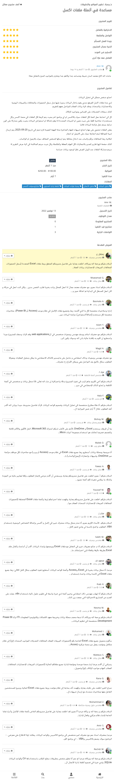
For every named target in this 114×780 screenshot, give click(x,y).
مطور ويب (98, 446)
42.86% (52, 216)
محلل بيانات (97, 281)
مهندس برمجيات (95, 257)
